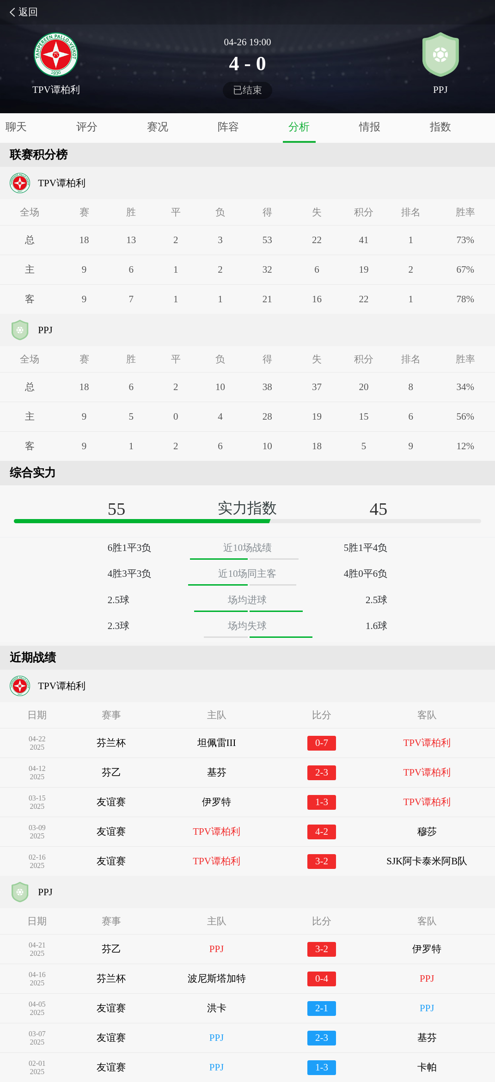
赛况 (157, 127)
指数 (440, 127)
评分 (87, 127)
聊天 (16, 127)
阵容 (228, 127)
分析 (299, 127)
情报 (369, 127)
